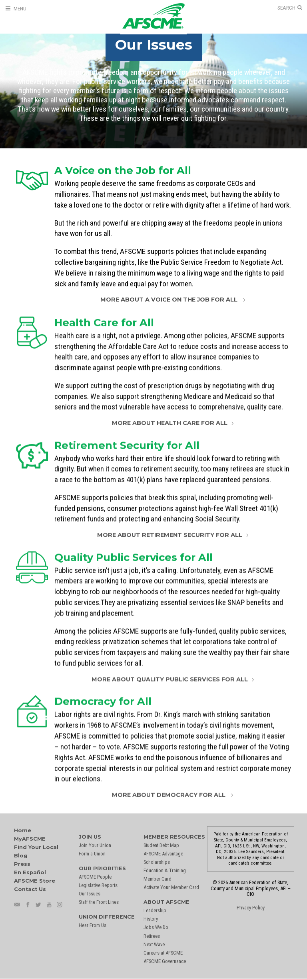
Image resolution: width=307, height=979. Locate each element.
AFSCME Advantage (163, 854)
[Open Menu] (15, 8)
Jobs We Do (156, 927)
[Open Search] (290, 8)
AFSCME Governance (165, 961)
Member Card (157, 879)
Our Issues (89, 894)
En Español (30, 872)
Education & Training (165, 870)
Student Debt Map (161, 845)
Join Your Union (95, 845)
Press (22, 864)
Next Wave (154, 944)
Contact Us (30, 889)
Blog (21, 856)
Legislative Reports (98, 885)
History (151, 919)
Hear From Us (92, 925)
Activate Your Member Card (171, 887)
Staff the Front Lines (99, 902)
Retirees (152, 936)
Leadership (155, 910)
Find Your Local (36, 847)
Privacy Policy (251, 908)
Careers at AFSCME (163, 953)
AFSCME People (95, 877)
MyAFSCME (30, 839)
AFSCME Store (34, 881)
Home (22, 830)
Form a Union (92, 854)
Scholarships (157, 862)
